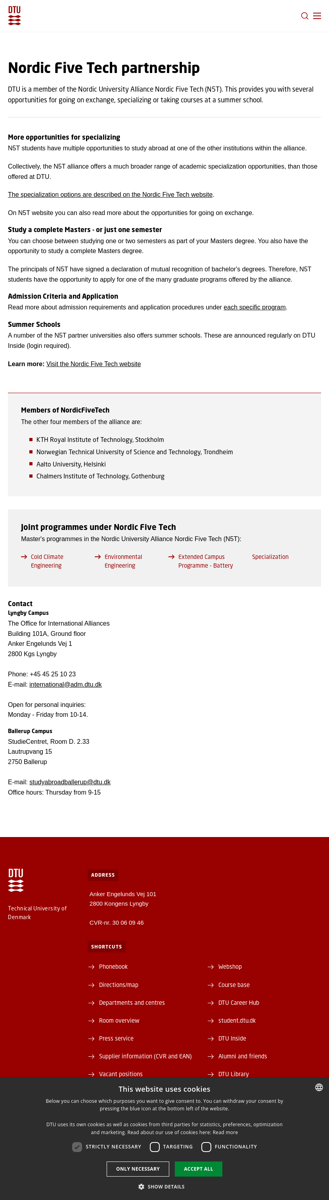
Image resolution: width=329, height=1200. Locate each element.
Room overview (119, 1020)
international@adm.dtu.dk (65, 684)
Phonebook (113, 966)
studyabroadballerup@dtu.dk (70, 782)
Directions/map (118, 984)
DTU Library (233, 1073)
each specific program (255, 307)
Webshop (230, 966)
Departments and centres (132, 1002)
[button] (317, 16)
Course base (234, 984)
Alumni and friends (242, 1056)
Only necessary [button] (138, 1168)
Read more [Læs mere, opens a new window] (225, 1132)
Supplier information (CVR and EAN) (145, 1056)
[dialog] (164, 1138)
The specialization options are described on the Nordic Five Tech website (110, 194)
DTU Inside (232, 1038)
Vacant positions (121, 1073)
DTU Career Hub (238, 1002)
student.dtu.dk (237, 1020)
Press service (116, 1038)
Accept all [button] (198, 1168)
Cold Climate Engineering (42, 561)
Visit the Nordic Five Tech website (93, 364)
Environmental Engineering (118, 561)
